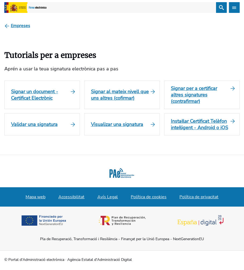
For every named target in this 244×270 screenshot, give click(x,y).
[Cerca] (221, 7)
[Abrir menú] (234, 7)
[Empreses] (20, 26)
